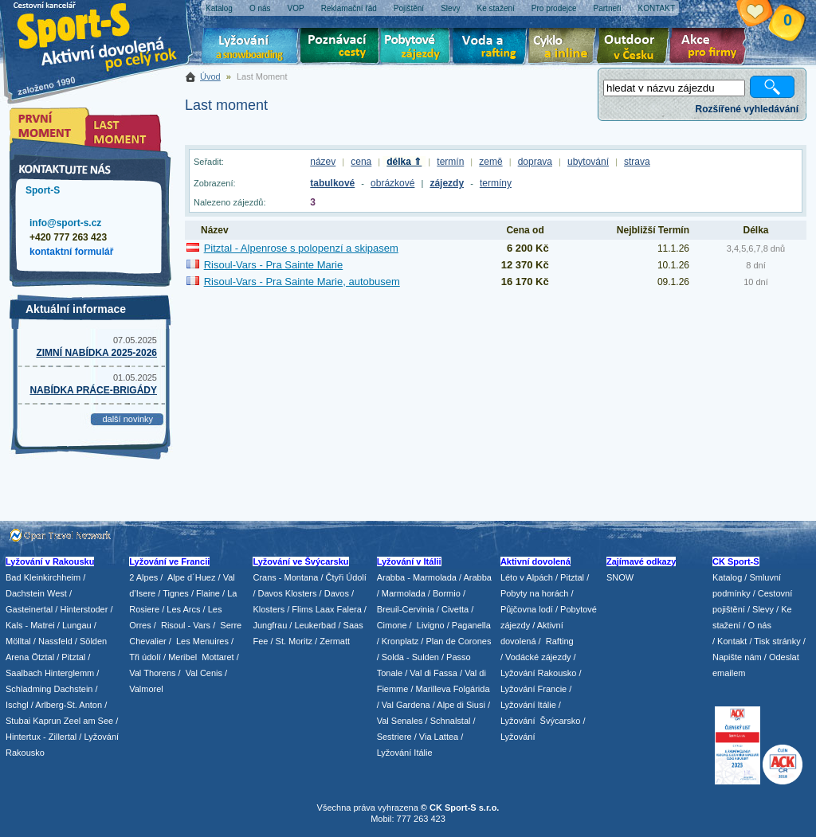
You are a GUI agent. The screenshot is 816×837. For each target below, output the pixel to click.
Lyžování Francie (533, 689)
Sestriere (394, 736)
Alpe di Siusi (461, 705)
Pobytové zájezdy (417, 48)
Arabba (478, 577)
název (322, 161)
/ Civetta (453, 609)
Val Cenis (204, 673)
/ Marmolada (401, 593)
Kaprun (47, 721)
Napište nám (737, 657)
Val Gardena (406, 705)
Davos (336, 593)
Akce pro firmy (711, 48)
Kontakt (732, 641)
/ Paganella (469, 625)
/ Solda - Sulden (408, 657)
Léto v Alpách (526, 577)
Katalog (727, 577)
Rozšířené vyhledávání (747, 109)
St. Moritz (294, 641)
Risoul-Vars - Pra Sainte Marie (273, 265)
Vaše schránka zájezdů (767, 14)
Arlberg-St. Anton (68, 705)
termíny (496, 183)
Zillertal (64, 736)
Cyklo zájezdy (565, 48)
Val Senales (400, 721)
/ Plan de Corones (456, 641)
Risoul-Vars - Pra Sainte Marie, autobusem (302, 281)
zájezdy (447, 183)
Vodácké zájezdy (538, 657)
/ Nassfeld (53, 641)
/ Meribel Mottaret (198, 657)
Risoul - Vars (185, 625)
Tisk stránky (777, 641)
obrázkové (392, 183)
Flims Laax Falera (326, 609)
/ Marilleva (430, 689)
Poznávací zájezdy (340, 48)
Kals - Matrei (30, 625)
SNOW (620, 577)
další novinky (127, 419)
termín (450, 161)
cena (361, 161)
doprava (535, 161)
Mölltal (18, 641)
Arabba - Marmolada (417, 577)
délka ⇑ (404, 161)
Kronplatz (400, 641)
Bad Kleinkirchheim (43, 577)
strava (637, 161)
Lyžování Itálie (405, 752)
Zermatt (335, 641)
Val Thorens (152, 673)
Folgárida (471, 689)
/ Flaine (205, 593)
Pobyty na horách (534, 593)
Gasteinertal (29, 609)
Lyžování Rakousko (538, 673)
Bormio (447, 593)
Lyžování (250, 48)
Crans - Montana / (289, 577)
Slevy (763, 609)
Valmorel (146, 689)
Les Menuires (202, 641)
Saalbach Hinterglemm (50, 673)
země (490, 161)
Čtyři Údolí (346, 577)
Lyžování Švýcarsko (540, 721)
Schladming (30, 689)
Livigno (431, 625)
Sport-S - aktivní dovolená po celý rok (105, 34)
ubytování (588, 161)
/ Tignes (173, 593)
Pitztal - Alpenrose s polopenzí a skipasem (301, 248)
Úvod (210, 76)
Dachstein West (36, 593)
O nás (759, 625)
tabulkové (332, 183)
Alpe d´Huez (192, 577)
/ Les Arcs (181, 609)
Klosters (268, 609)
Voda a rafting (492, 48)
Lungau (77, 625)
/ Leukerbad (312, 625)
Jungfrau (270, 625)
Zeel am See (88, 721)
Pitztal (73, 657)
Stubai (18, 721)
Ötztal (42, 657)
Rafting (560, 641)
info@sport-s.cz (65, 223)
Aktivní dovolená (636, 48)
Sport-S (43, 190)
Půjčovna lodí (526, 609)
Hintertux (23, 736)
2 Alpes (143, 577)
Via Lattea (438, 736)
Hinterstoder (84, 609)
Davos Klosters (287, 593)
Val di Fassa (433, 673)
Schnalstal (450, 721)
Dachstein (73, 689)
